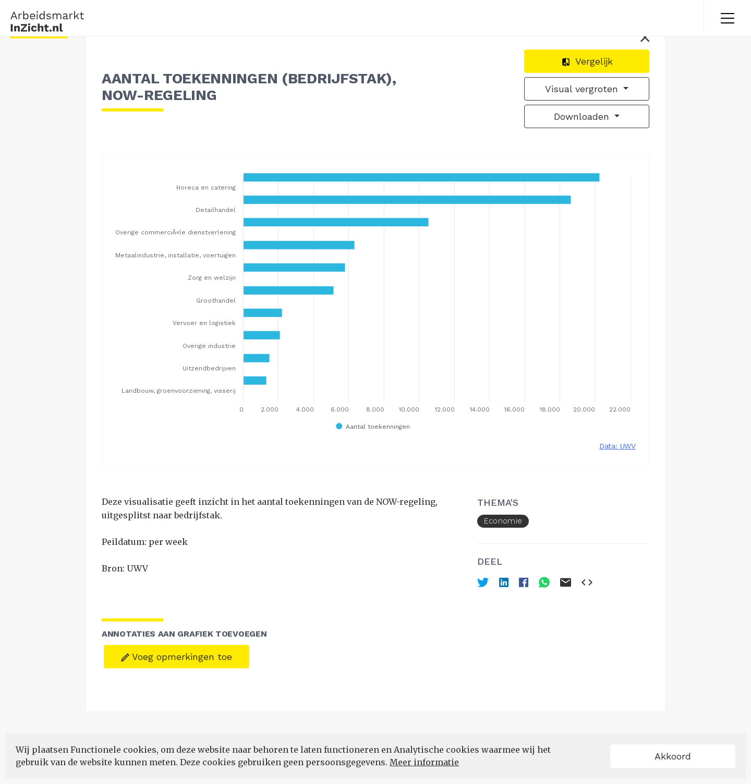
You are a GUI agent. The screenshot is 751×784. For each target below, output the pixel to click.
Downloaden (583, 116)
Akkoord (673, 756)
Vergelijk (587, 61)
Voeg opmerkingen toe (176, 656)
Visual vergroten (583, 88)
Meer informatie (424, 762)
